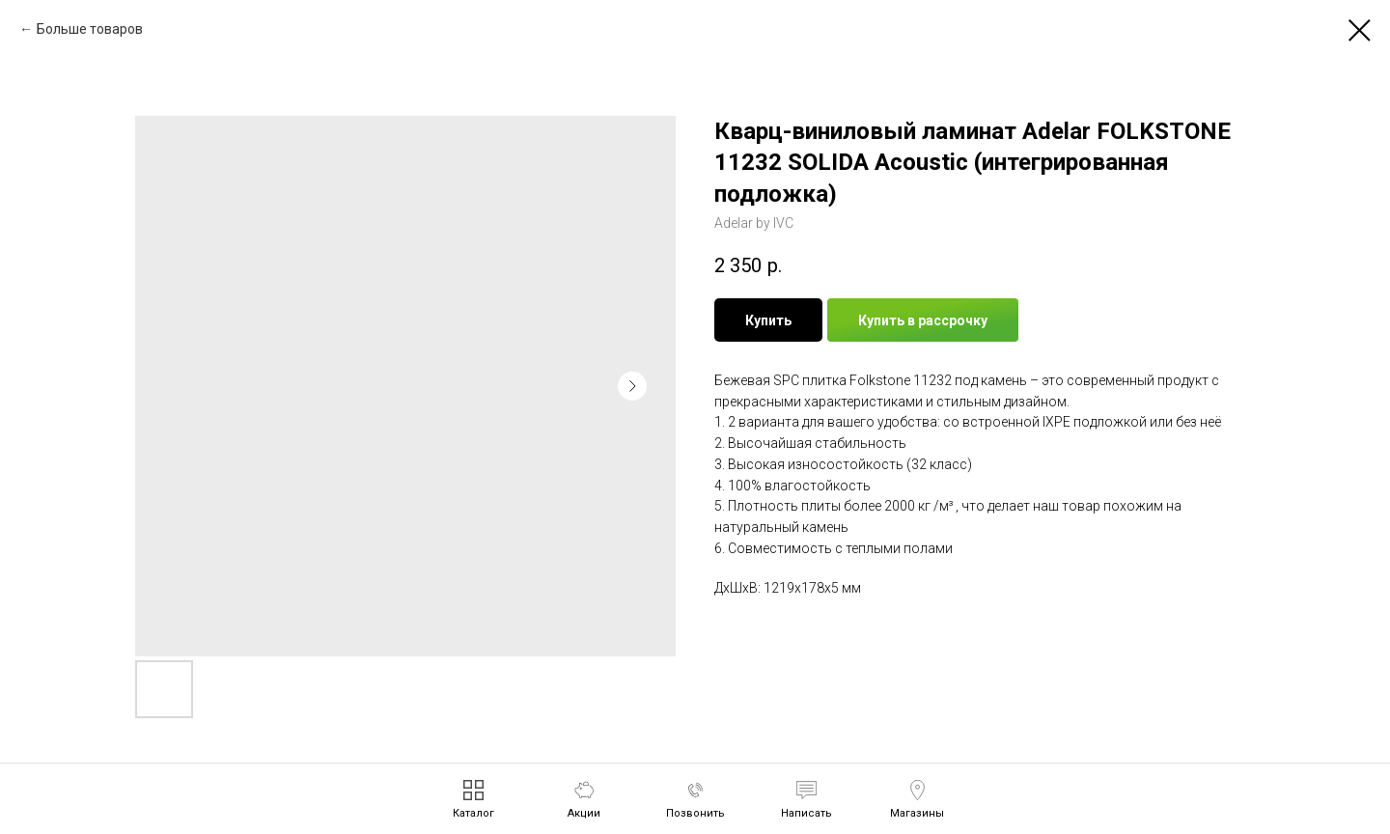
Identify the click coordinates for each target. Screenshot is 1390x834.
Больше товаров (90, 29)
